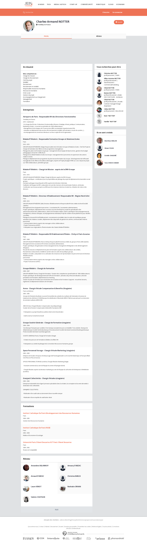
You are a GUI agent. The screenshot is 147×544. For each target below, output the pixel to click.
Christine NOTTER (110, 73)
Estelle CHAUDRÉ (110, 155)
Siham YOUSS (109, 148)
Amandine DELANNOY (39, 465)
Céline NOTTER (109, 109)
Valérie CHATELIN (38, 497)
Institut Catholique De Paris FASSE (36, 428)
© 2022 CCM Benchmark (73, 528)
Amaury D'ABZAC (74, 465)
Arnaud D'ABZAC (37, 476)
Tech (49, 4)
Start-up (73, 4)
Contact (41, 526)
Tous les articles (107, 526)
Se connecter (117, 12)
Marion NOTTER (109, 93)
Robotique (100, 4)
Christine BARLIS (74, 476)
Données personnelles (70, 526)
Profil (46, 36)
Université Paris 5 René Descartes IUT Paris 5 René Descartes (47, 442)
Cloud (110, 4)
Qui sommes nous (33, 526)
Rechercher (29, 12)
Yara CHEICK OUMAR (112, 163)
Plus (56, 509)
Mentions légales (96, 526)
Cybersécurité (87, 4)
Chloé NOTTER (109, 88)
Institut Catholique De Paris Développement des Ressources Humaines (51, 413)
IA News (41, 4)
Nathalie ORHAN (74, 486)
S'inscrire (106, 12)
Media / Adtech (60, 4)
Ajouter (120, 22)
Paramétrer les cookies (84, 526)
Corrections (116, 526)
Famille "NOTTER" (110, 122)
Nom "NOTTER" (109, 116)
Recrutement (54, 526)
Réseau (99, 36)
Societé (61, 526)
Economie (120, 4)
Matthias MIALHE (111, 141)
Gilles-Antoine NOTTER (112, 78)
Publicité (47, 526)
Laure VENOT (36, 486)
